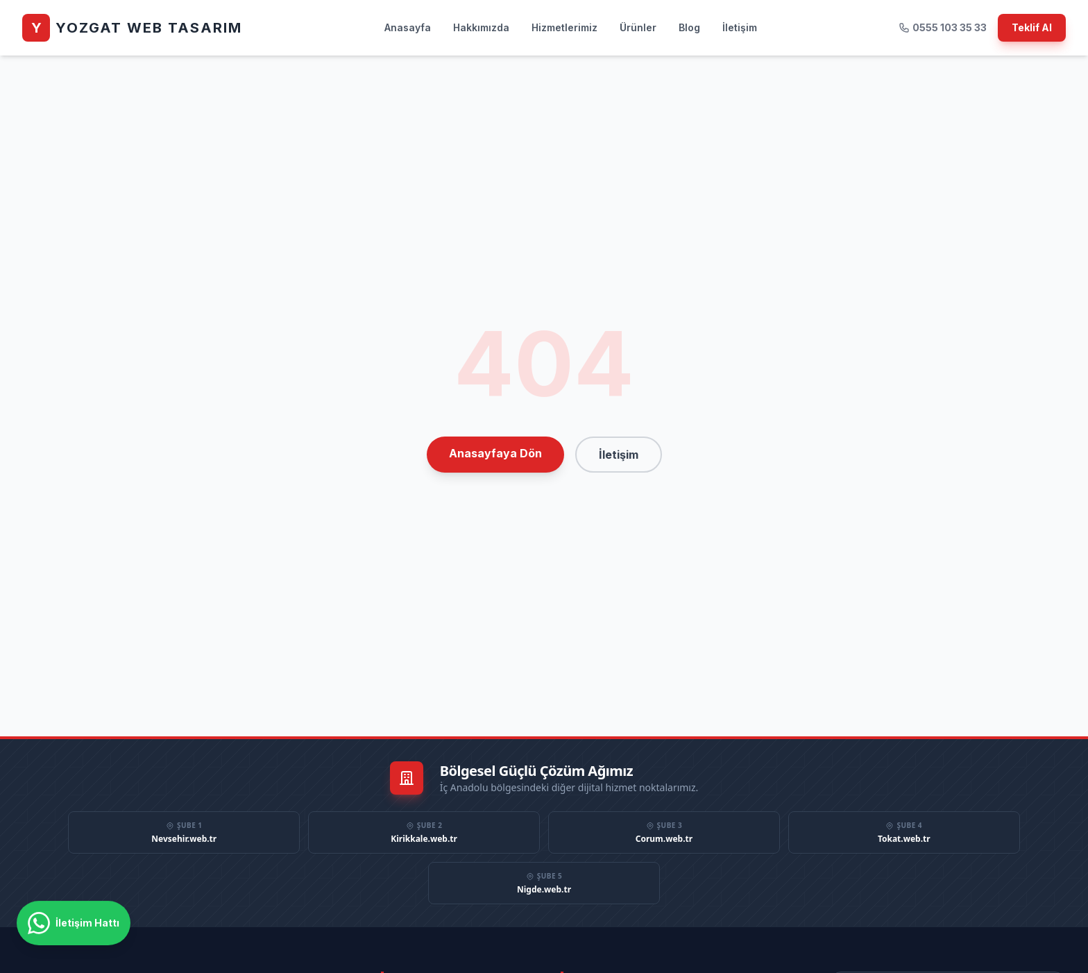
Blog (689, 27)
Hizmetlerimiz (564, 27)
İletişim (739, 27)
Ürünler (638, 27)
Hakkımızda (481, 27)
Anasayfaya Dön (495, 453)
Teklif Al (1032, 27)
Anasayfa (407, 27)
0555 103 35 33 (943, 27)
